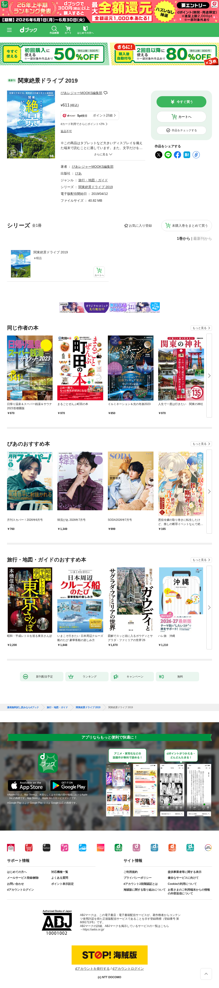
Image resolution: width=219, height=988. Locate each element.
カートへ (184, 117)
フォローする (105, 93)
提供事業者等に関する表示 (184, 872)
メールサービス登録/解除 (23, 877)
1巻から (183, 239)
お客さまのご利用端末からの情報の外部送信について (189, 891)
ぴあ (78, 173)
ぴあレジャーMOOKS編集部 (81, 93)
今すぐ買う (185, 102)
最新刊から (202, 239)
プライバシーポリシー (138, 877)
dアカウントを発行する (92, 968)
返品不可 (66, 131)
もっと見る (200, 328)
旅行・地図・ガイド (93, 180)
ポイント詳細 (103, 115)
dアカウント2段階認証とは (141, 884)
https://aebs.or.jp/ (93, 929)
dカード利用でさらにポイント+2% (82, 124)
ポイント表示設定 (62, 884)
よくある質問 (59, 877)
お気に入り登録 (140, 225)
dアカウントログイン (20, 889)
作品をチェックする (184, 130)
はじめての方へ (17, 872)
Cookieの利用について (182, 884)
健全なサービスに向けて (183, 877)
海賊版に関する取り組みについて (145, 889)
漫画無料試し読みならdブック (23, 707)
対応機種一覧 (59, 872)
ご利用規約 (131, 872)
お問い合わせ (15, 884)
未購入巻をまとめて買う (190, 225)
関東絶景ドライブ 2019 (50, 252)
